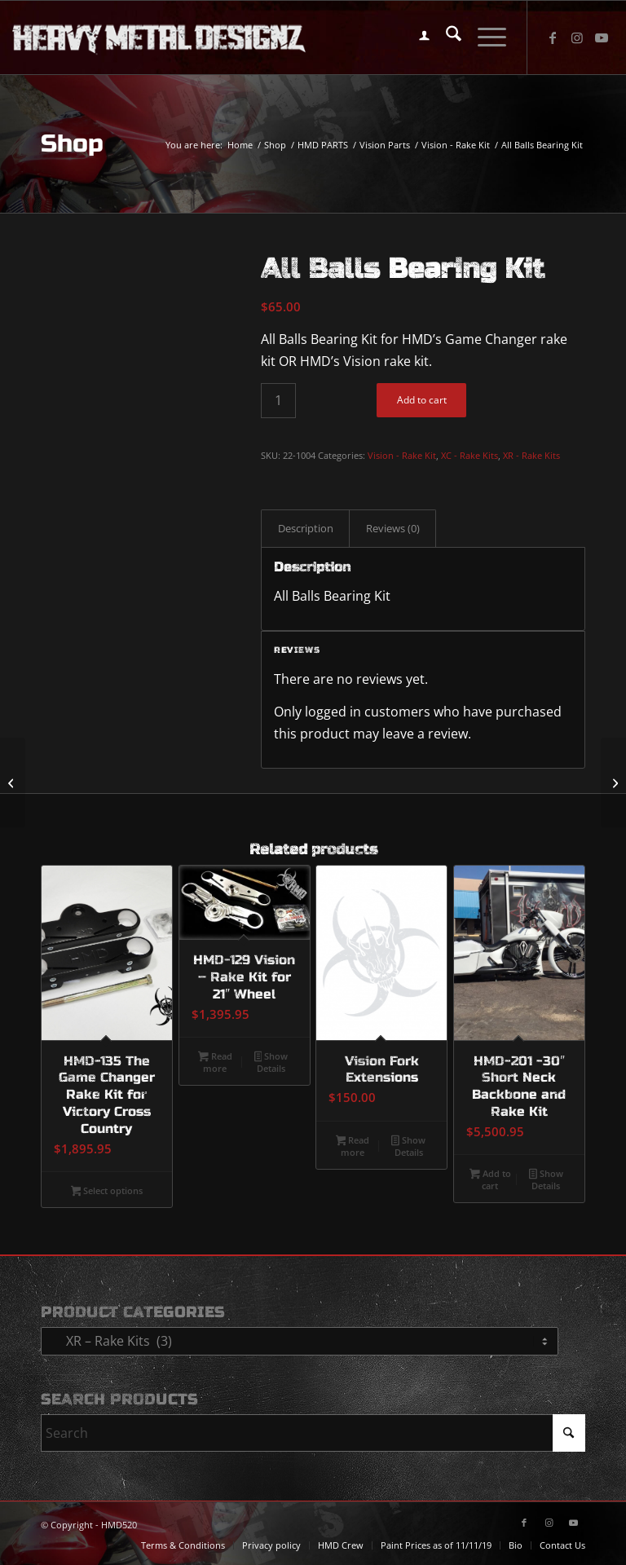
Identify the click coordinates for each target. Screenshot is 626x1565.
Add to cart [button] (490, 1179)
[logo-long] (159, 37)
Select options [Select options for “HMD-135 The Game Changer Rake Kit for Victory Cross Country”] (107, 1191)
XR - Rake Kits (531, 455)
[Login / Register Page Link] (416, 37)
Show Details (271, 1062)
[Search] (445, 37)
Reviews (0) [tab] (393, 528)
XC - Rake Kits (469, 455)
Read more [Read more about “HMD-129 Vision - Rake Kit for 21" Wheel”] (215, 1062)
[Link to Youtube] (601, 37)
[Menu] (483, 37)
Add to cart (422, 400)
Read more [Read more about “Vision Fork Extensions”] (353, 1146)
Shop (72, 143)
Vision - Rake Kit (402, 455)
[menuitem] (416, 37)
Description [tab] (305, 528)
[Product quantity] (278, 400)
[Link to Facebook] (552, 37)
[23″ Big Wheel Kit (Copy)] (12, 782)
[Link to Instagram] (577, 37)
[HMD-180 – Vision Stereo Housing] (613, 782)
